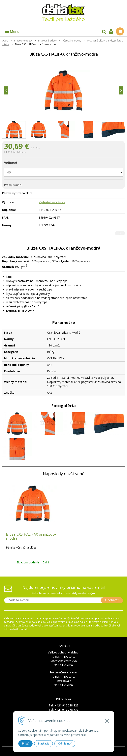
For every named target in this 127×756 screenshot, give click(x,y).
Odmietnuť (64, 743)
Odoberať (112, 600)
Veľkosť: (10, 163)
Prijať (25, 743)
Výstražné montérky (52, 202)
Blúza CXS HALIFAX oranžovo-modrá (31, 536)
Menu (12, 31)
